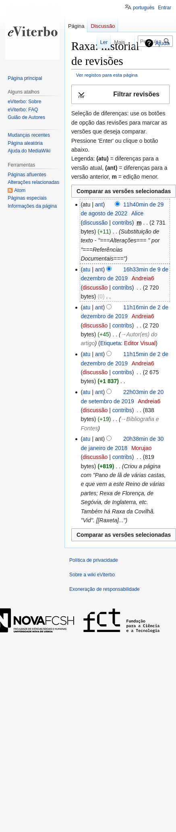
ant (99, 204)
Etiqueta (110, 343)
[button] (120, 94)
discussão (95, 222)
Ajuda (162, 43)
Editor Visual (139, 343)
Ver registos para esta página (107, 74)
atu (86, 269)
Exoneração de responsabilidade (104, 589)
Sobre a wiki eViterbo (92, 575)
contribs (122, 222)
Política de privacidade (93, 560)
